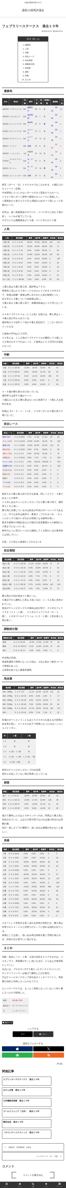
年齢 (27, 53)
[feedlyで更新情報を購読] (17, 1057)
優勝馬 (28, 45)
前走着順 (29, 61)
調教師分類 (30, 65)
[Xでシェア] (23, 1036)
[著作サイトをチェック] (17, 1051)
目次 (29, 38)
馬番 (27, 77)
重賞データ (7, 1025)
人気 (27, 49)
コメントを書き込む (33, 1156)
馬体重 (28, 69)
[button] (43, 1036)
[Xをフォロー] (48, 1051)
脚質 (27, 73)
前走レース (30, 57)
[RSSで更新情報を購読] (48, 1057)
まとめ (28, 81)
